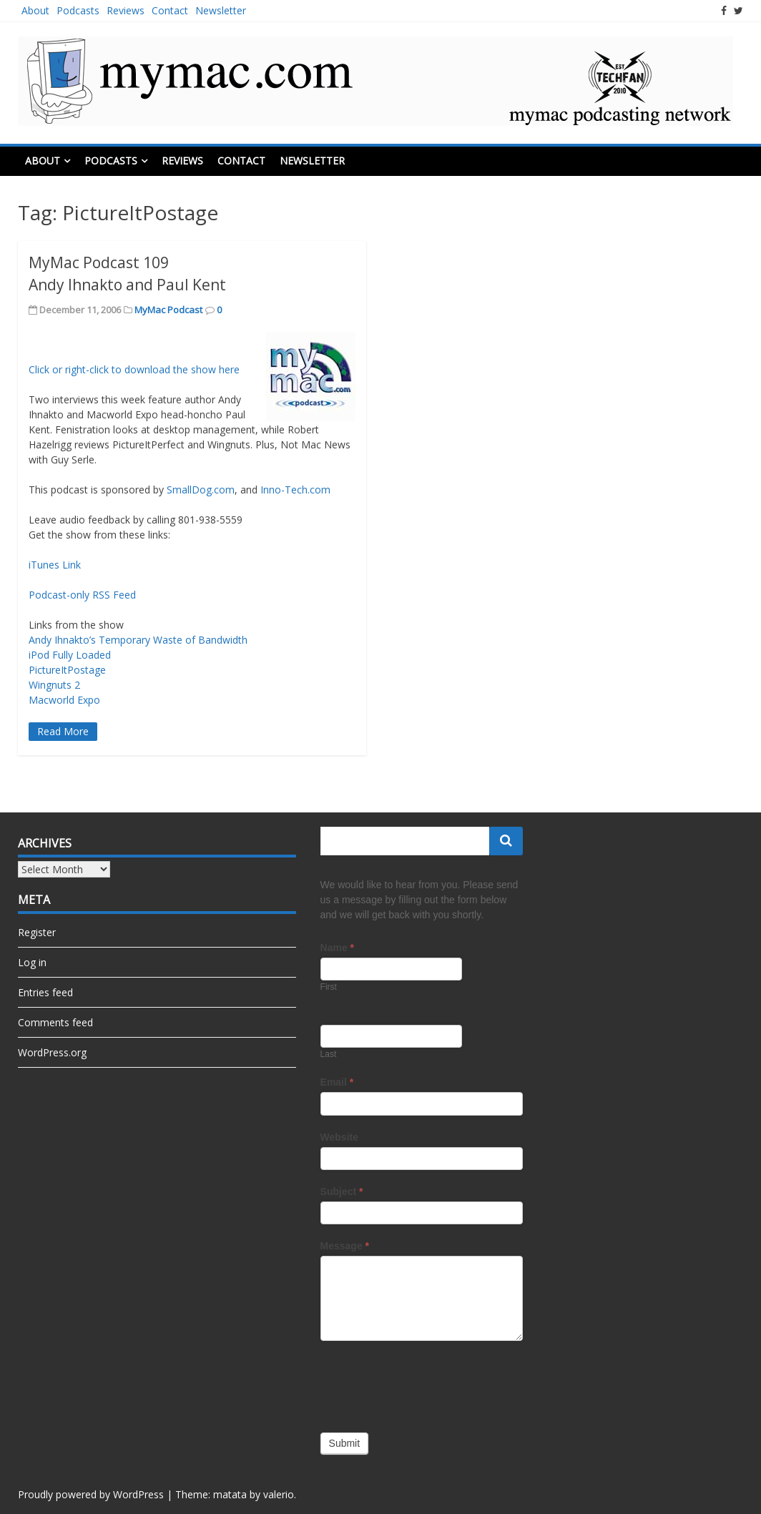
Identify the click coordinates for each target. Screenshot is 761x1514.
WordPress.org (52, 1052)
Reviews (125, 10)
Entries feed (45, 992)
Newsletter (220, 10)
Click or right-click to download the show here (134, 369)
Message (345, 1246)
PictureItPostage (67, 670)
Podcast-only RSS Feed (82, 594)
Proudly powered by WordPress (91, 1494)
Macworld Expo (64, 700)
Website (339, 1137)
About (35, 10)
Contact (170, 10)
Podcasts (78, 10)
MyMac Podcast (168, 309)
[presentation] (429, 1383)
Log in (32, 962)
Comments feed (55, 1022)
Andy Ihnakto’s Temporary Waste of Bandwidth (138, 640)
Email (337, 1082)
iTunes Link (55, 564)
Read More (63, 731)
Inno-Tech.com (295, 489)
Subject (341, 1191)
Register (37, 932)
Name (337, 947)
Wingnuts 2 (54, 685)
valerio (278, 1494)
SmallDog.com (201, 489)
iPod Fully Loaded (70, 655)
